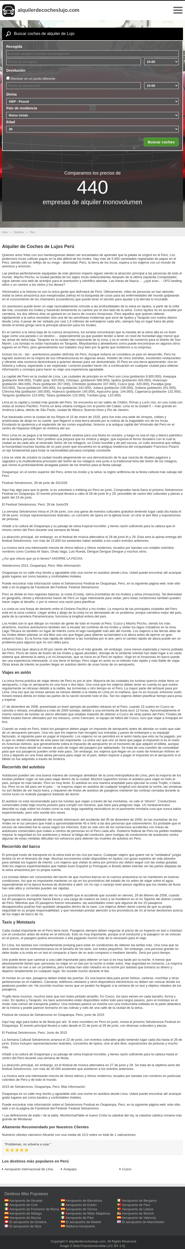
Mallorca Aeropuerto (80, 1226)
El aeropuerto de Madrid (83, 1222)
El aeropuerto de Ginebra (28, 1222)
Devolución (15, 70)
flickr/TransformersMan (89, 1246)
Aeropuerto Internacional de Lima (29, 1169)
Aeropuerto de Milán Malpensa (88, 1213)
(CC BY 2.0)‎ (116, 1246)
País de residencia (21, 108)
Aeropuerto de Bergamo (139, 1200)
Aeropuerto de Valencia (139, 1218)
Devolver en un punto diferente (33, 78)
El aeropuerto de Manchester (143, 1222)
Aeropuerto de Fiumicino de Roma (34, 1209)
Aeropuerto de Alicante (26, 1200)
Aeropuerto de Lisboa (137, 1209)
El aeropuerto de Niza (25, 1226)
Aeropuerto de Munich (138, 1213)
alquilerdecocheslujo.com (49, 10)
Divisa (11, 94)
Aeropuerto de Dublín (81, 1205)
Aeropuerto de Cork (23, 1205)
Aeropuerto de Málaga (25, 1213)
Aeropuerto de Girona (81, 1209)
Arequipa (70, 1169)
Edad (10, 122)
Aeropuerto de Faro (136, 1205)
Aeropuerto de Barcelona (84, 1200)
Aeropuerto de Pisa (80, 1218)
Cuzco (126, 1169)
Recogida (14, 47)
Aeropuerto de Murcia (25, 1218)
